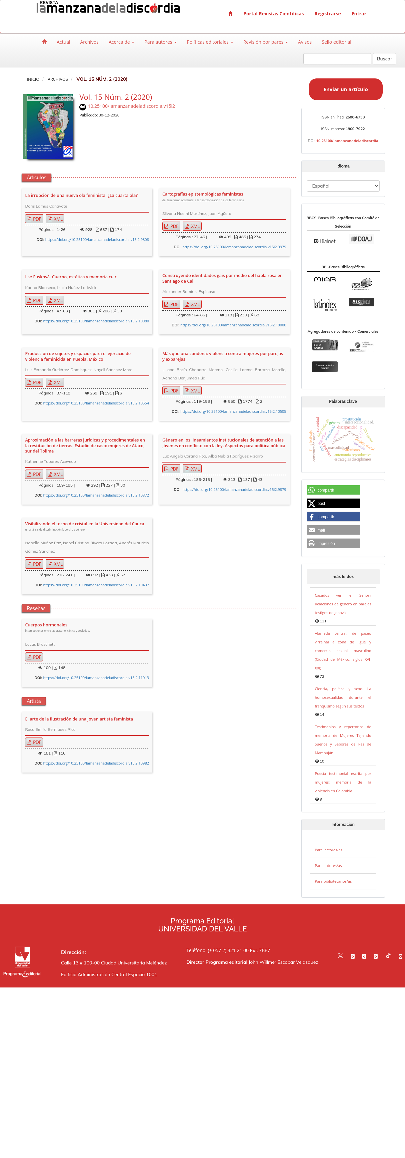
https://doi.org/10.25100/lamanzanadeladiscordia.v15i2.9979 (234, 246)
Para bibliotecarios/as (333, 881)
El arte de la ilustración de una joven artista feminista (79, 719)
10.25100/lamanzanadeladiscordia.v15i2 (131, 106)
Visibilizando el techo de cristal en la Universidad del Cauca (84, 526)
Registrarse (328, 13)
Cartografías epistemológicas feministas (203, 197)
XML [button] (58, 219)
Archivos (89, 42)
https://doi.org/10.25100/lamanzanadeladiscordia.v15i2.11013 (96, 677)
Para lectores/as (328, 849)
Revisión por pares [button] (265, 42)
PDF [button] (36, 219)
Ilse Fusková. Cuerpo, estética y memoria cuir (70, 277)
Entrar (359, 13)
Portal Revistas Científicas (273, 13)
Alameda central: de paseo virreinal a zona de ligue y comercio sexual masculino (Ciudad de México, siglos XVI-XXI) (343, 650)
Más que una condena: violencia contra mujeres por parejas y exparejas (222, 356)
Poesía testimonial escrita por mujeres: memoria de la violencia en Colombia (343, 782)
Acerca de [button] (121, 42)
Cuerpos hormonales (57, 627)
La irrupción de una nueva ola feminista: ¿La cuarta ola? (81, 195)
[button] (333, 490)
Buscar (384, 59)
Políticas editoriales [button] (210, 42)
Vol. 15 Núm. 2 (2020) (115, 97)
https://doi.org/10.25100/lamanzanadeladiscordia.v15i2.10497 (96, 584)
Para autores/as (328, 865)
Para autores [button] (160, 42)
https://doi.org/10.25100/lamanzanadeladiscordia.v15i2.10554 (96, 402)
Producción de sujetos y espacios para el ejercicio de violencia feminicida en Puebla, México (78, 356)
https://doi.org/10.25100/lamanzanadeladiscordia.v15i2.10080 (96, 320)
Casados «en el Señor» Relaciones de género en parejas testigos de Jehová (343, 604)
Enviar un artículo (346, 89)
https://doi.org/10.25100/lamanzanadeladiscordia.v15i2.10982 (96, 763)
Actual (63, 42)
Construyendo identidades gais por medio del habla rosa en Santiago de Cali (222, 278)
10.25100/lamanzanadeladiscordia (347, 140)
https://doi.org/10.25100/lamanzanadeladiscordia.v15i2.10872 (96, 495)
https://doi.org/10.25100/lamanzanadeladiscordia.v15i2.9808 (97, 239)
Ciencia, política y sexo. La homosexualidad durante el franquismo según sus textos (343, 697)
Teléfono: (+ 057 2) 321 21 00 (217, 950)
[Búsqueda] (337, 58)
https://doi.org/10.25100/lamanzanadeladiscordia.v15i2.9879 (234, 489)
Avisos (305, 42)
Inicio (33, 79)
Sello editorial (336, 42)
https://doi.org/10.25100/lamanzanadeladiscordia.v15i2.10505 (233, 411)
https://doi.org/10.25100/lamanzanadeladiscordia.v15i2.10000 (233, 324)
